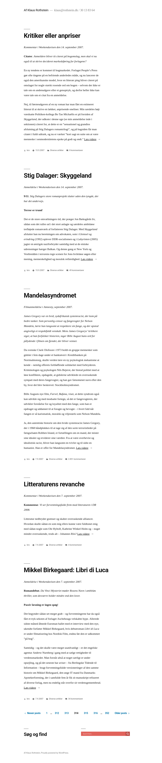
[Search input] (104, 734)
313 (67, 713)
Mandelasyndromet (50, 295)
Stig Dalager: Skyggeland (58, 175)
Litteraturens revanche (54, 484)
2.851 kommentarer (77, 459)
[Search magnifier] (128, 734)
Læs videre (92, 139)
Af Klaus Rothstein (36, 10)
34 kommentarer (75, 699)
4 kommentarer (75, 545)
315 (86, 713)
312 (57, 713)
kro (28, 150)
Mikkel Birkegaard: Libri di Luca (66, 570)
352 (107, 713)
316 (96, 713)
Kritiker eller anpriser (52, 35)
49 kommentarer (76, 270)
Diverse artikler (57, 150)
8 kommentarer (76, 150)
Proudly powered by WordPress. (55, 753)
